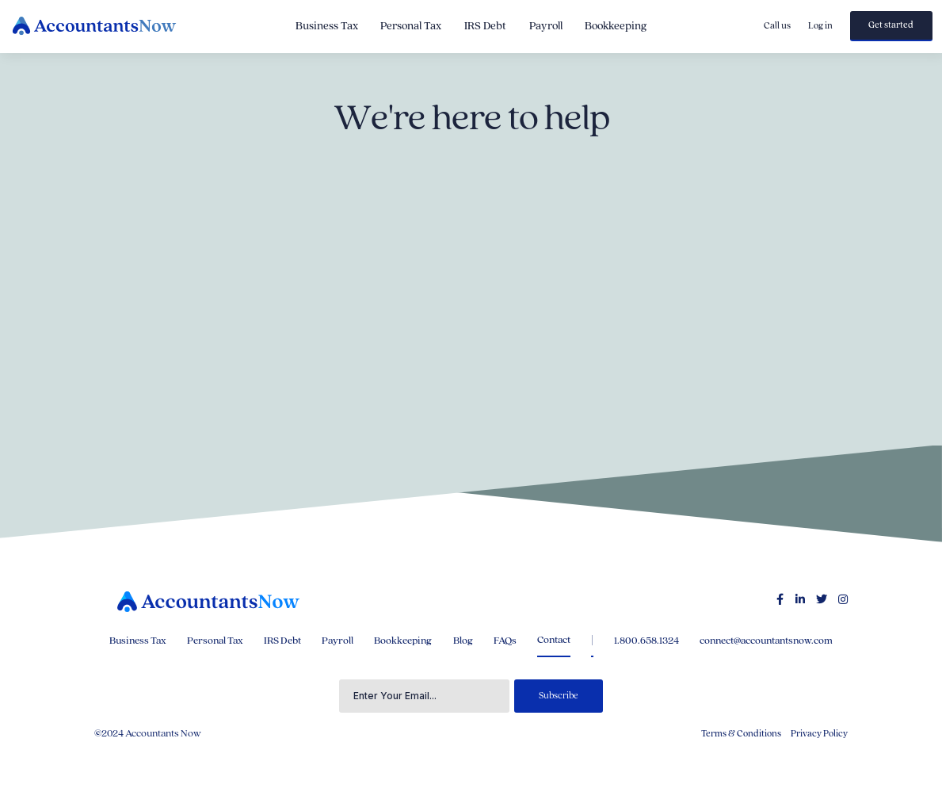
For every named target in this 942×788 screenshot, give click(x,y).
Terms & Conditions (741, 734)
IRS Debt (485, 26)
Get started (890, 25)
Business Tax (327, 26)
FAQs (505, 640)
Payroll (546, 26)
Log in (820, 26)
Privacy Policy (819, 734)
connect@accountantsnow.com (766, 640)
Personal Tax (410, 26)
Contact (553, 639)
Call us (777, 26)
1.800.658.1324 (646, 640)
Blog (463, 640)
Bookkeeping (615, 26)
